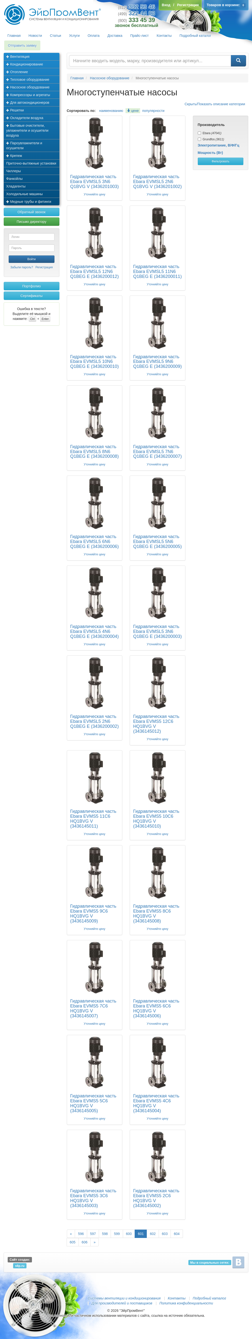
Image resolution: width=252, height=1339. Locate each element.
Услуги (74, 36)
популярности (153, 111)
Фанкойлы (14, 179)
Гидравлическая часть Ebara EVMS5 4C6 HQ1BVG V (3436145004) (156, 1103)
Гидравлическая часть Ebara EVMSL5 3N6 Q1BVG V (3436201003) (94, 181)
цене (133, 111)
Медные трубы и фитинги (28, 202)
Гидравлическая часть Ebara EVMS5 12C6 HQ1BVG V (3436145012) (156, 723)
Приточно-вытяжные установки (31, 163)
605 (73, 1242)
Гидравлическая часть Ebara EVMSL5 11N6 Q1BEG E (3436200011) (157, 271)
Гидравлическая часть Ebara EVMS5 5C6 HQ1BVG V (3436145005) (93, 1103)
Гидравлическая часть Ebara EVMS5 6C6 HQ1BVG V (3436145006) (156, 1008)
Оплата (94, 36)
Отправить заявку (22, 45)
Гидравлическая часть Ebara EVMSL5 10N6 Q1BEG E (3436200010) (94, 361)
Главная (14, 36)
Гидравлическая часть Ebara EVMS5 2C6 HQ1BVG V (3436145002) (156, 1198)
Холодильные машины (24, 194)
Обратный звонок (32, 212)
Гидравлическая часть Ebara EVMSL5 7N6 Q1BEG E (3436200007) (157, 451)
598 (105, 1234)
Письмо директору (31, 222)
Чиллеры (13, 171)
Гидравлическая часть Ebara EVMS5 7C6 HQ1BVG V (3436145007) (93, 1008)
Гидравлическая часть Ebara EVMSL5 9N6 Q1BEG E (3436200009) (157, 361)
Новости (35, 36)
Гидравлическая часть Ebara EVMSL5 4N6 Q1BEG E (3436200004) (94, 631)
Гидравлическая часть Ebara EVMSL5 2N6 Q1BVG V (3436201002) (157, 181)
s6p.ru (20, 1265)
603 (165, 1234)
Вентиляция (17, 57)
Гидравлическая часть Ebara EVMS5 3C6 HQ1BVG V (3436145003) (93, 1198)
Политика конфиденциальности (186, 1303)
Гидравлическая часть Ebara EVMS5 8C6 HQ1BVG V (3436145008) (156, 913)
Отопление (17, 72)
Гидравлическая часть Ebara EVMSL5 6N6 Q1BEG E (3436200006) (94, 541)
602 (152, 1234)
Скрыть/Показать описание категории (215, 104)
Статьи (55, 36)
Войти (31, 259)
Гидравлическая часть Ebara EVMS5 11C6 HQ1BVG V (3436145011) (93, 818)
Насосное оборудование (28, 87)
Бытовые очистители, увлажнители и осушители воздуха (27, 130)
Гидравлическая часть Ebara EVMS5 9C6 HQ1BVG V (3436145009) (93, 913)
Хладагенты (15, 186)
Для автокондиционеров (27, 103)
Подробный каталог (195, 36)
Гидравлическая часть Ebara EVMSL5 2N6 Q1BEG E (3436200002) (94, 721)
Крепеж (14, 156)
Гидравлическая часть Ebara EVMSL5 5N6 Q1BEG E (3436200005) (157, 541)
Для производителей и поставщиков (121, 1303)
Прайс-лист (139, 36)
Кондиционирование (24, 64)
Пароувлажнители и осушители (24, 145)
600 (129, 1234)
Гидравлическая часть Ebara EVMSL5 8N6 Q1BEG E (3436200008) (94, 451)
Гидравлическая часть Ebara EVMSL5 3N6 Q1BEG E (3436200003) (157, 631)
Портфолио (31, 286)
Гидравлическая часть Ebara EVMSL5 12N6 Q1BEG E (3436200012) (94, 271)
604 (176, 1234)
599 (117, 1234)
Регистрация (44, 267)
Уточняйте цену (94, 194)
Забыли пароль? (21, 267)
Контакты (164, 36)
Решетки (15, 110)
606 (84, 1242)
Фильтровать (220, 161)
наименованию (111, 111)
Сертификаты (32, 296)
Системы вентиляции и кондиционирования (124, 1298)
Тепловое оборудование (27, 80)
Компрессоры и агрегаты (28, 95)
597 (93, 1234)
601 (141, 1234)
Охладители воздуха (24, 118)
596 (81, 1234)
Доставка (114, 36)
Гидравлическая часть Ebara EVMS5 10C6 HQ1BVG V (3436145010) (156, 818)
